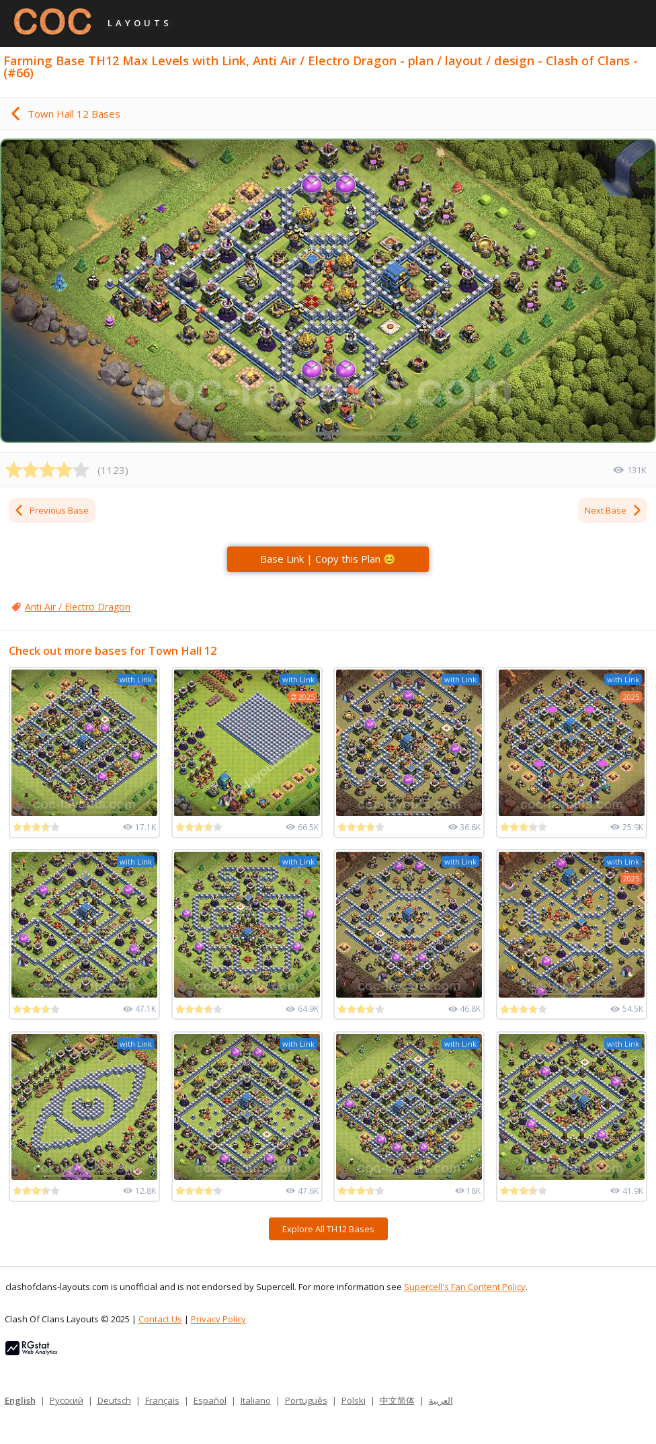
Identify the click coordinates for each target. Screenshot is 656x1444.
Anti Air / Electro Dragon (77, 606)
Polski (353, 1400)
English (20, 1400)
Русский (66, 1400)
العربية (441, 1400)
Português (306, 1400)
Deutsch (114, 1400)
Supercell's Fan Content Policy (465, 1287)
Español (210, 1400)
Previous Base (51, 510)
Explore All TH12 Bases (328, 1229)
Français (162, 1400)
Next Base (614, 510)
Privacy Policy (218, 1319)
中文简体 (397, 1400)
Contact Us (160, 1319)
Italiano (256, 1400)
